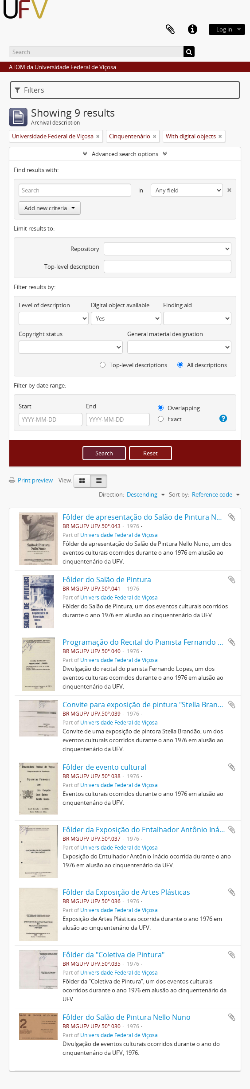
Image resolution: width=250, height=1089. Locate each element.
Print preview (31, 480)
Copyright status (40, 334)
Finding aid (177, 305)
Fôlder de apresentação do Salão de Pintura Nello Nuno (155, 517)
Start (25, 406)
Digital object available (120, 305)
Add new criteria (49, 208)
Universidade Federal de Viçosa (119, 534)
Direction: (111, 494)
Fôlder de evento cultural (104, 767)
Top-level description (71, 266)
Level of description (44, 305)
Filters (29, 90)
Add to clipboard (231, 517)
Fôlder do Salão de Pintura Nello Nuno (126, 1017)
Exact (170, 419)
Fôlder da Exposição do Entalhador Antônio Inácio (145, 829)
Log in (224, 29)
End (91, 406)
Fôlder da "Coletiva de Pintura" (113, 955)
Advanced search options (125, 154)
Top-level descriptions (133, 365)
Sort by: (179, 494)
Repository (84, 249)
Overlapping (179, 408)
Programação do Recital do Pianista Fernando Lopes (150, 642)
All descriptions (202, 365)
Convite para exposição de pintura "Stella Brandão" (147, 704)
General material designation (165, 334)
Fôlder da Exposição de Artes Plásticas (126, 892)
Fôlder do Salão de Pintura (106, 579)
